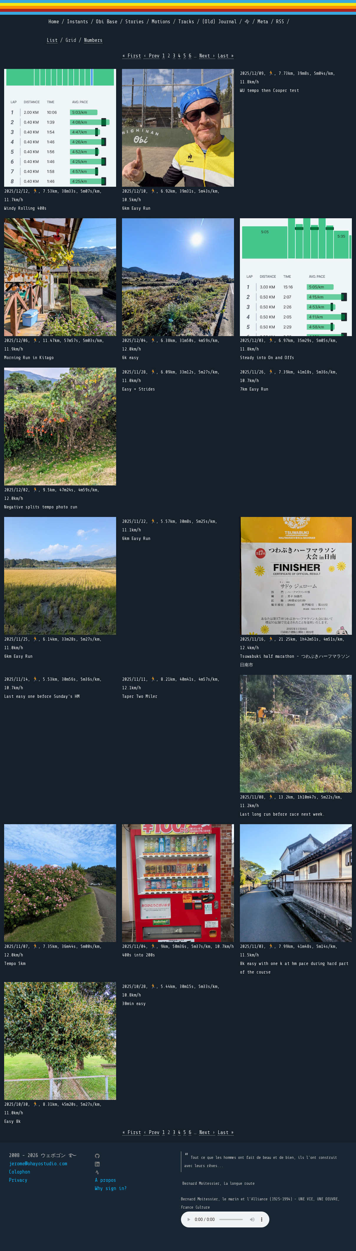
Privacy (18, 1180)
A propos (105, 1180)
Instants (77, 21)
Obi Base (106, 21)
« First (131, 56)
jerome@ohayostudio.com (38, 1163)
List (52, 40)
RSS (280, 21)
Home (53, 21)
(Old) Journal (219, 21)
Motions (161, 21)
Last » (226, 56)
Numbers (93, 40)
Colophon (19, 1172)
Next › (207, 56)
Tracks (186, 21)
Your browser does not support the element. (225, 1219)
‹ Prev (151, 56)
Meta (263, 21)
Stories (134, 21)
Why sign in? (111, 1188)
